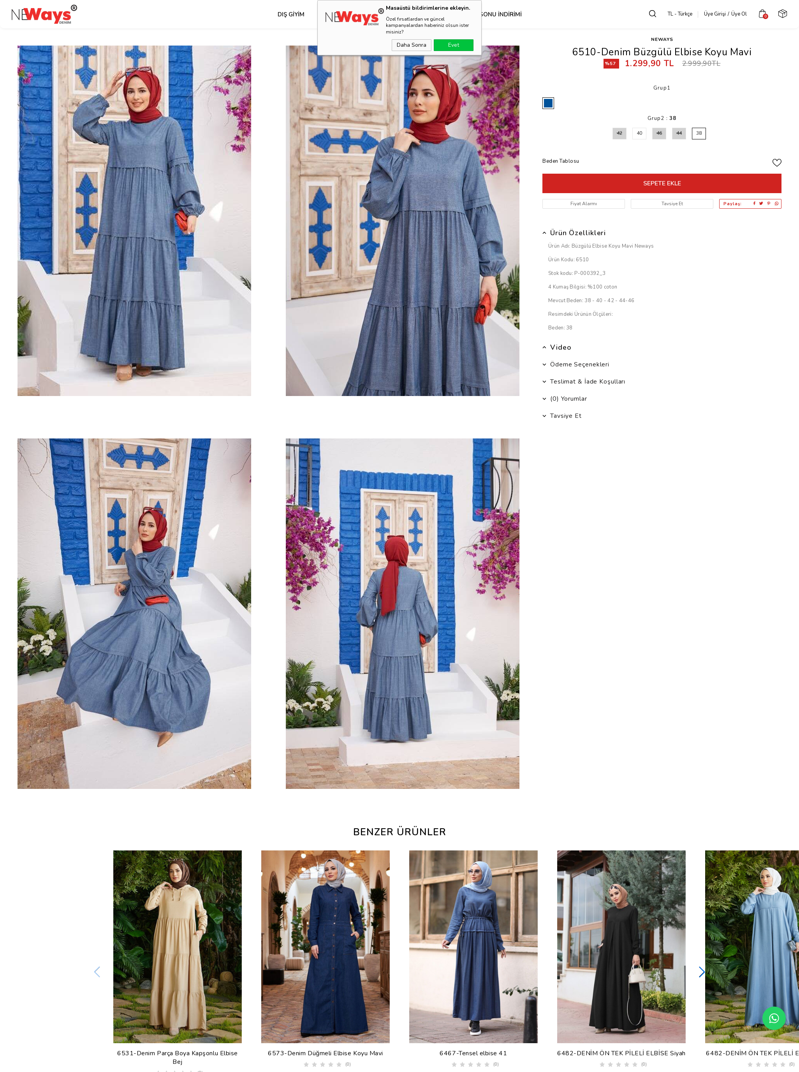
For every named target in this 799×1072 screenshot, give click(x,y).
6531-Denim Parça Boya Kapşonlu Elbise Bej (177, 1057)
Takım (429, 14)
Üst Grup (339, 14)
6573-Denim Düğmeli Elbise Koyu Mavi (325, 1053)
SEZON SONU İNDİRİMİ (490, 14)
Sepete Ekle (662, 183)
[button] (702, 972)
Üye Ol (740, 14)
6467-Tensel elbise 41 (473, 1053)
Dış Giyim (291, 14)
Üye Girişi (716, 14)
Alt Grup (387, 14)
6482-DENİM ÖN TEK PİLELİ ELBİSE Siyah (621, 1053)
